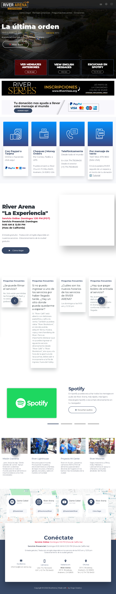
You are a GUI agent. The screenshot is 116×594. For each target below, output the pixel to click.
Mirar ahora (17, 44)
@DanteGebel (18, 511)
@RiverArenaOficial (44, 511)
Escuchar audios (85, 410)
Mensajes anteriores (41, 13)
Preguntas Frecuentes (62, 13)
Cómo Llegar (25, 13)
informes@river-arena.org (21, 567)
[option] (30, 68)
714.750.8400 (75, 160)
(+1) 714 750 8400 (46, 570)
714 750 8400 (46, 568)
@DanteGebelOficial (70, 511)
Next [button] (101, 300)
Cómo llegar (18, 250)
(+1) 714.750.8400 (69, 167)
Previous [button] (14, 300)
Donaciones (79, 13)
